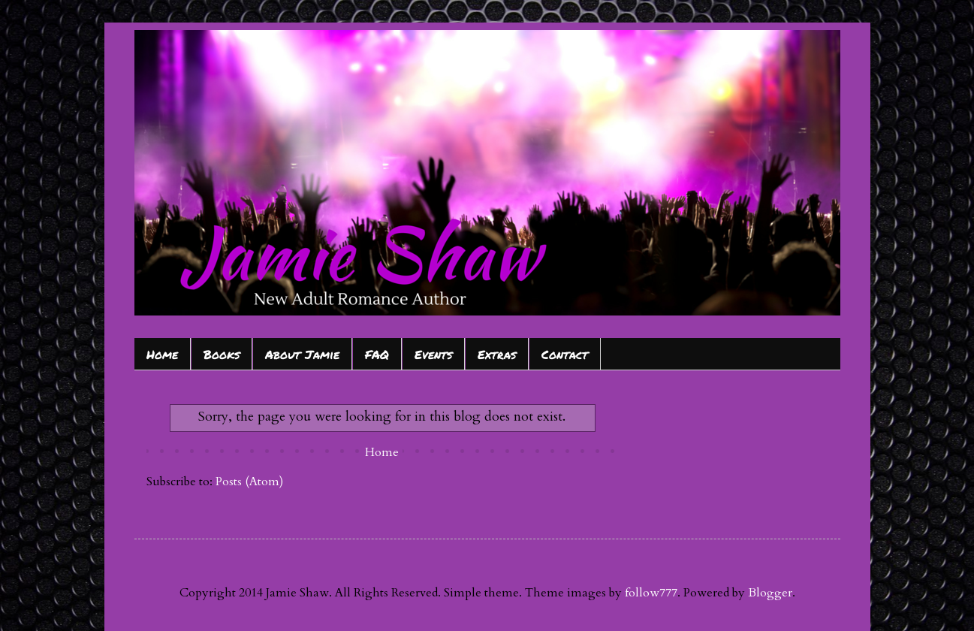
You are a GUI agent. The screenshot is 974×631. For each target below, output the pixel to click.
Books (222, 354)
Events (433, 354)
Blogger (770, 592)
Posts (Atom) (249, 481)
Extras (497, 354)
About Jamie (302, 354)
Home (162, 354)
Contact (564, 354)
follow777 (651, 592)
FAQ (377, 354)
